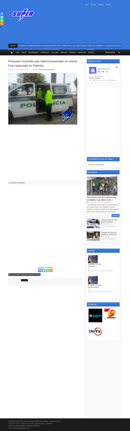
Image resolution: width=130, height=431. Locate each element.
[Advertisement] (81, 26)
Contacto (108, 4)
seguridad (31, 274)
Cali (12, 274)
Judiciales (34, 69)
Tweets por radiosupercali (96, 164)
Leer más (115, 215)
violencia (37, 274)
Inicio (86, 4)
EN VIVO (93, 4)
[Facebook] (39, 270)
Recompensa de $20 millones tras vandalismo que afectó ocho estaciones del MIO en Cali (35, 45)
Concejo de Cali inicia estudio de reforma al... (109, 233)
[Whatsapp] (47, 270)
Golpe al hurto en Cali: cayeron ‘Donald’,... (109, 221)
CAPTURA (17, 274)
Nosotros (100, 4)
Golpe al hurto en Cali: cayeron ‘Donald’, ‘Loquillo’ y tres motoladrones (84, 45)
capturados (24, 274)
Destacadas (26, 69)
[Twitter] (43, 270)
